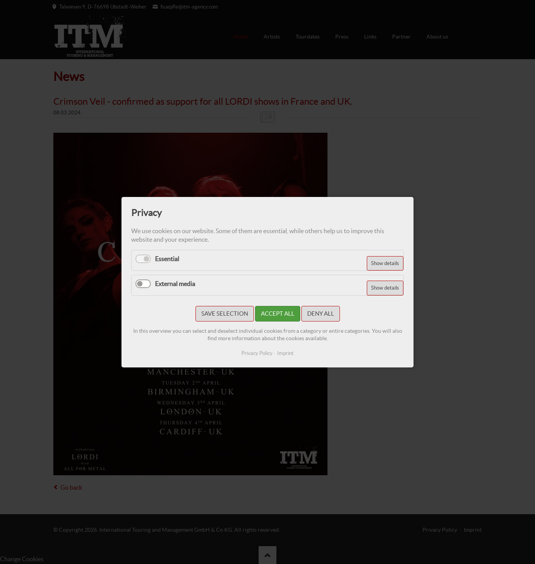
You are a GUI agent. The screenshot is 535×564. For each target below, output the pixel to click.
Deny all (320, 313)
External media (175, 283)
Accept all (277, 313)
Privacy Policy (257, 353)
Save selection (224, 313)
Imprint (285, 353)
